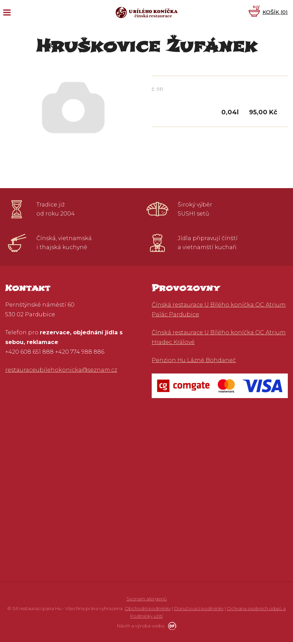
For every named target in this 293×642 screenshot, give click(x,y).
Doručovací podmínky (199, 608)
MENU (7, 12)
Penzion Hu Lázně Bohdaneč (194, 360)
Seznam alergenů (146, 598)
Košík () (275, 12)
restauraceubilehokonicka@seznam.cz (61, 370)
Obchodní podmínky (148, 608)
